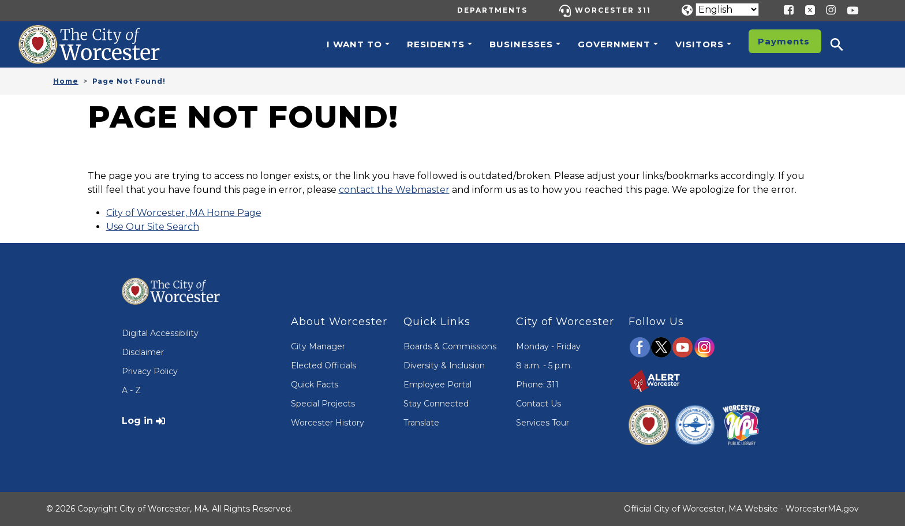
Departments (492, 10)
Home (65, 81)
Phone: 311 (537, 384)
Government (614, 44)
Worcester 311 (613, 10)
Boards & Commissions (449, 346)
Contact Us (538, 403)
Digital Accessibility (160, 333)
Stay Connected (436, 403)
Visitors (699, 44)
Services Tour (542, 422)
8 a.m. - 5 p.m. (544, 365)
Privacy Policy (150, 371)
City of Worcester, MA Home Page (183, 212)
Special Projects (323, 403)
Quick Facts (314, 384)
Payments (784, 41)
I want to (354, 44)
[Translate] (727, 9)
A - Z (131, 390)
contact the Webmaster (394, 189)
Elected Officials (323, 365)
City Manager (318, 346)
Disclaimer (143, 352)
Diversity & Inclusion (444, 365)
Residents (436, 44)
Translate (421, 422)
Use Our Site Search (152, 226)
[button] (844, 44)
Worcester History (327, 422)
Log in (137, 420)
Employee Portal (437, 384)
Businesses (521, 44)
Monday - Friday (548, 346)
